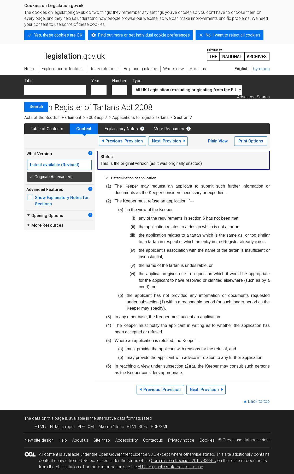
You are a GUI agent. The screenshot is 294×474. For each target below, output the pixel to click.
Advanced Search (253, 96)
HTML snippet (62, 426)
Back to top (259, 401)
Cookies (207, 440)
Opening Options (44, 215)
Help (63, 440)
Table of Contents (47, 128)
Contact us (153, 440)
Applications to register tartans (140, 117)
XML (92, 426)
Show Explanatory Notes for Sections (62, 200)
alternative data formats (119, 418)
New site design (39, 440)
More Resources (169, 128)
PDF (81, 426)
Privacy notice (181, 440)
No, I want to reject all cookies (232, 35)
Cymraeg (261, 68)
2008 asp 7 (96, 117)
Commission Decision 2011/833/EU (183, 460)
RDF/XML (159, 426)
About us (80, 440)
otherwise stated (198, 454)
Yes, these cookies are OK (58, 35)
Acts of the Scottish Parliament (52, 117)
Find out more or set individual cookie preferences (144, 35)
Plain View (218, 141)
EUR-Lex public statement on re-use (170, 466)
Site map (101, 440)
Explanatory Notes (121, 128)
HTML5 (41, 426)
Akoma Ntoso (111, 426)
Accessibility (126, 440)
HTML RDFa (137, 426)
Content (83, 128)
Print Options (250, 141)
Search (36, 106)
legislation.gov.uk (64, 54)
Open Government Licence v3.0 (127, 454)
